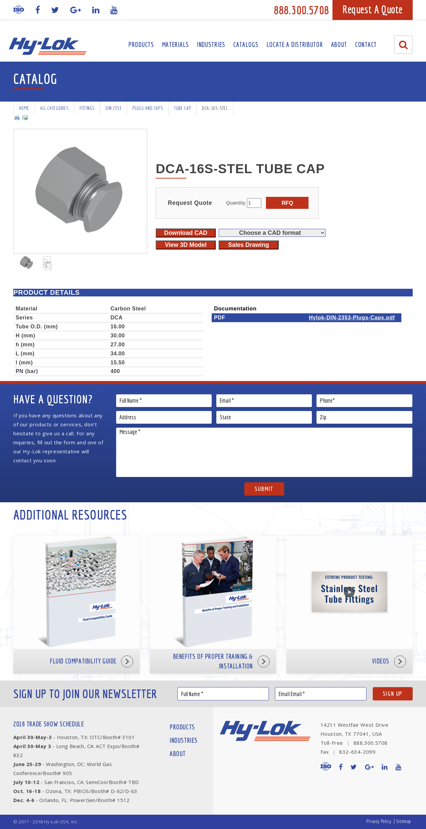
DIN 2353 (113, 108)
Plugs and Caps (147, 108)
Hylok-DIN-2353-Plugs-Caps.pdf (352, 317)
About (339, 44)
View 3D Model (186, 244)
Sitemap (403, 821)
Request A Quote (372, 9)
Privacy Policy (378, 821)
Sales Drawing (248, 244)
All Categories (54, 108)
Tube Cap (182, 108)
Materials (175, 44)
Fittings (87, 108)
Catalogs (246, 44)
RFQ (287, 203)
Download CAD (185, 232)
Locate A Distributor (295, 44)
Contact (366, 44)
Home (24, 108)
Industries (211, 44)
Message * (264, 452)
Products (141, 44)
